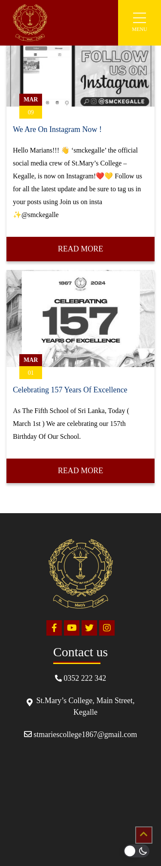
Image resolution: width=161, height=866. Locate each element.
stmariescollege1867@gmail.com (80, 734)
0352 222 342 (80, 678)
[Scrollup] (143, 835)
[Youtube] (71, 628)
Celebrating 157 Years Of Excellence (70, 390)
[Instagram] (107, 628)
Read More (80, 249)
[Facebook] (54, 628)
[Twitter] (89, 628)
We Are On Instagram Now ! (57, 129)
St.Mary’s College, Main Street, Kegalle (81, 706)
